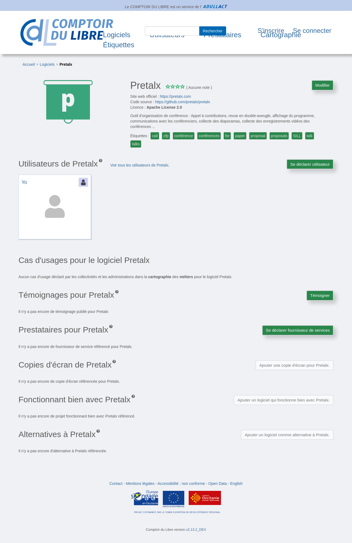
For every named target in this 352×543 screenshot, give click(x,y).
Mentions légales (140, 483)
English (236, 483)
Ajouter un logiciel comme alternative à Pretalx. (287, 434)
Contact (115, 483)
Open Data (217, 483)
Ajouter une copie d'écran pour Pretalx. (294, 365)
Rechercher (212, 31)
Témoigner (320, 295)
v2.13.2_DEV (196, 530)
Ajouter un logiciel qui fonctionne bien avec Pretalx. (284, 400)
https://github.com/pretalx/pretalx (182, 102)
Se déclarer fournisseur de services (298, 330)
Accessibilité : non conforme (181, 483)
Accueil (29, 64)
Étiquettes (118, 45)
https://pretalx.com (175, 96)
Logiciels (116, 35)
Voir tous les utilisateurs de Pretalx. (140, 165)
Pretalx (66, 64)
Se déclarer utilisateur (310, 164)
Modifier (322, 85)
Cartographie (280, 35)
